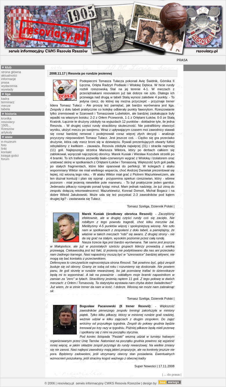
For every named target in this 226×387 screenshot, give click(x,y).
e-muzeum (8, 141)
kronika (6, 118)
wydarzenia (9, 86)
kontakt (6, 152)
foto (3, 145)
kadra (5, 98)
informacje (8, 79)
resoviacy (7, 122)
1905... (6, 125)
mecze (5, 105)
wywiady (7, 89)
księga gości (10, 155)
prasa (5, 82)
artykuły (6, 132)
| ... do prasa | (171, 374)
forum (5, 159)
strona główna (11, 72)
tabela (5, 109)
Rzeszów (7, 129)
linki (4, 148)
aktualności (9, 75)
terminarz (7, 102)
